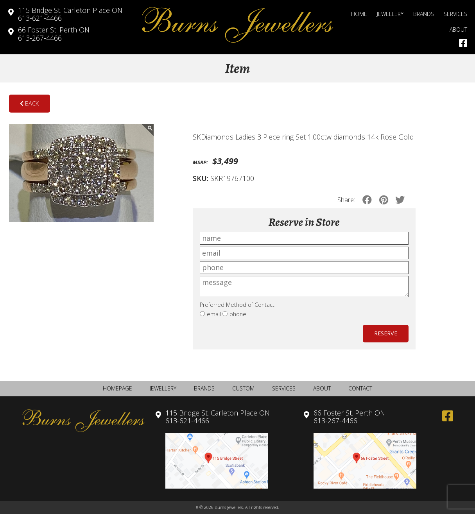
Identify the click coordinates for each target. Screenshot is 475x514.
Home (359, 14)
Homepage (117, 388)
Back (29, 103)
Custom (243, 388)
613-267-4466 (54, 34)
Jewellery (390, 14)
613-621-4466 (70, 14)
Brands (423, 14)
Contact (360, 388)
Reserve (385, 333)
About (458, 29)
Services (455, 14)
